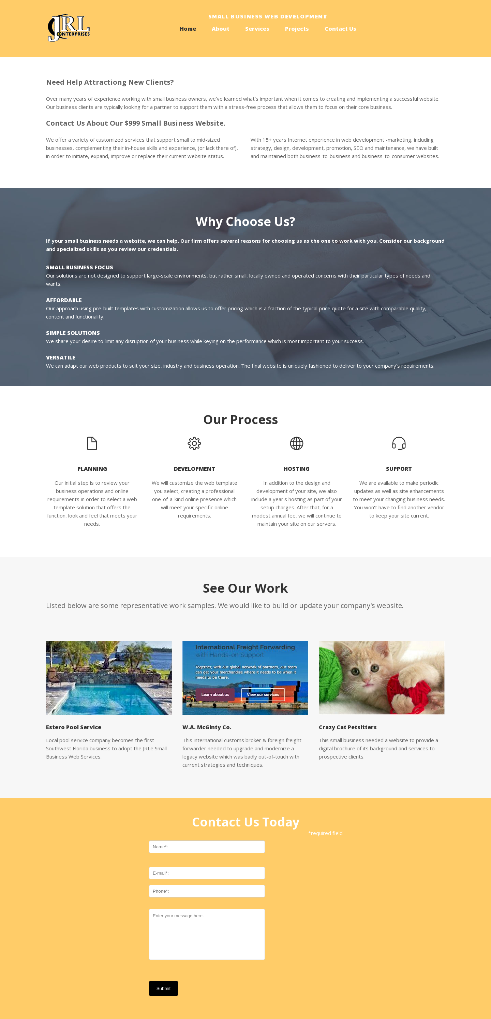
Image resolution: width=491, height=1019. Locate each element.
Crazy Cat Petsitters (348, 727)
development (194, 468)
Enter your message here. (207, 934)
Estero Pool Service (73, 727)
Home (188, 28)
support (399, 468)
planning (92, 468)
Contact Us (340, 28)
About (220, 28)
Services (257, 28)
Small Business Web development (268, 16)
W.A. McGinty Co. (207, 727)
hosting (297, 468)
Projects (297, 28)
